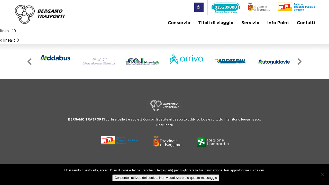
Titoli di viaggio (215, 22)
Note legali (164, 125)
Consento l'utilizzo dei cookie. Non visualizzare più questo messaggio (165, 178)
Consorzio (179, 22)
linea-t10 (8, 31)
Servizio (250, 22)
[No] (322, 174)
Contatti (306, 22)
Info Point (278, 22)
